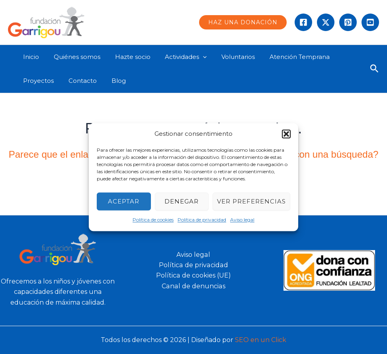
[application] (193, 57)
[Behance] (370, 22)
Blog (112, 80)
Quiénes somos (73, 57)
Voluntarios (226, 57)
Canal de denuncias (193, 286)
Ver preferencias (251, 201)
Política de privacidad (202, 220)
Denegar (181, 201)
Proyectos (37, 80)
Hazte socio (126, 57)
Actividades (176, 57)
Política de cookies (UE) (193, 275)
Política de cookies (153, 220)
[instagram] (348, 22)
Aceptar (123, 201)
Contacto (78, 80)
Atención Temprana (285, 57)
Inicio (30, 57)
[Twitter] (325, 22)
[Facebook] (303, 22)
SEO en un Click (260, 340)
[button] (286, 134)
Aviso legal (242, 220)
